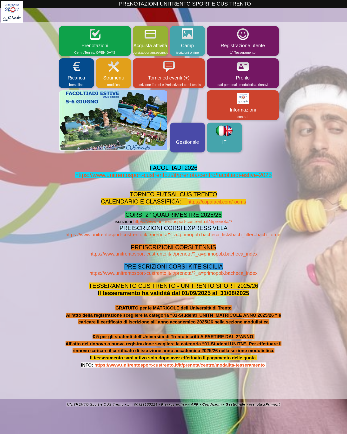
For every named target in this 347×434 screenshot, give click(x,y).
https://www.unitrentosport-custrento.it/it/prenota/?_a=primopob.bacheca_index (173, 253)
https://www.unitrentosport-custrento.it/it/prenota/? (182, 221)
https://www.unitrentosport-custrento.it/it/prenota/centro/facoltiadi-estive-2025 (173, 175)
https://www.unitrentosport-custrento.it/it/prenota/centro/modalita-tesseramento (179, 365)
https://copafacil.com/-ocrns (216, 201)
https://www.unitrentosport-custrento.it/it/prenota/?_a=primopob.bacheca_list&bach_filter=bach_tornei (173, 234)
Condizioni (212, 404)
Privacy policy (174, 404)
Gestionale (235, 404)
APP (195, 404)
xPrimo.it (271, 404)
